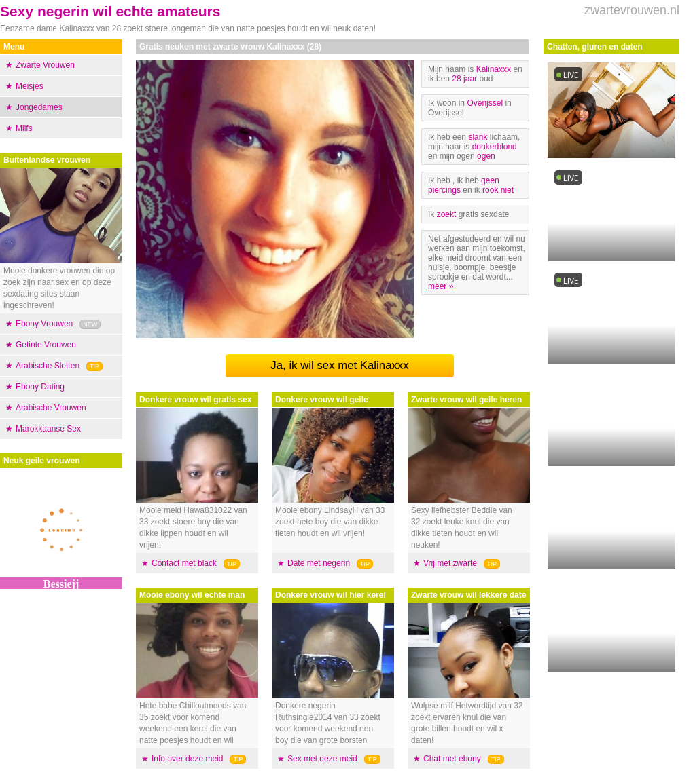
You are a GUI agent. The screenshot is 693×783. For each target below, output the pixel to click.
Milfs (24, 128)
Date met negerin (318, 563)
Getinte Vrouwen (46, 344)
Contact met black (184, 563)
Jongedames (39, 107)
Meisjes (29, 86)
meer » (440, 286)
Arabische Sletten (47, 365)
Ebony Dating (40, 387)
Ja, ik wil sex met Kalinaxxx (339, 365)
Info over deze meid (187, 758)
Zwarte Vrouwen (45, 65)
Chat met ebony (452, 758)
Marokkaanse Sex (48, 429)
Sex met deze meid (322, 758)
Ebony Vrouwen (44, 323)
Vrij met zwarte (450, 563)
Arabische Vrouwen (51, 408)
